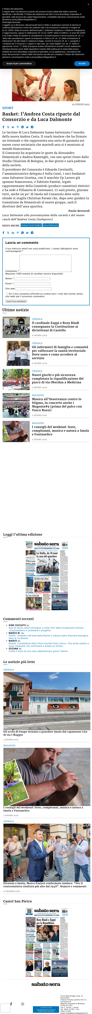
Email (9, 283)
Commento (12, 271)
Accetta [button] (82, 63)
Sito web (10, 288)
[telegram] (32, 127)
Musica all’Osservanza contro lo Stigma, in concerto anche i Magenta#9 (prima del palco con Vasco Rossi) (57, 404)
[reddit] (27, 127)
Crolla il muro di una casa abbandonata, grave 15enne (38, 651)
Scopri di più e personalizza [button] (19, 63)
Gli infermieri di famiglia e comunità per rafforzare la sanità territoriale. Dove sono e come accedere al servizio (60, 352)
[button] (88, 4)
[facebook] (3, 127)
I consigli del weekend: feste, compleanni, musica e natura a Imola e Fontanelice (60, 430)
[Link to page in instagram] (22, 1004)
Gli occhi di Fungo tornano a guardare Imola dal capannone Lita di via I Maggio (45, 733)
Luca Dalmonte (50, 225)
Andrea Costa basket (31, 225)
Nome (9, 278)
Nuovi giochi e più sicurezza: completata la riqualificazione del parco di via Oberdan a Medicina (58, 378)
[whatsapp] (22, 127)
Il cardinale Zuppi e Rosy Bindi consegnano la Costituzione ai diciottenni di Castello (55, 326)
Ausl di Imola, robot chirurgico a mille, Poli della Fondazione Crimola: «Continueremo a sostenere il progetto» (46, 629)
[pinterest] (18, 127)
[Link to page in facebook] (11, 1004)
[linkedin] (13, 127)
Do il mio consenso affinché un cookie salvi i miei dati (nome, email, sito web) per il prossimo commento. (44, 295)
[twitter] (8, 127)
